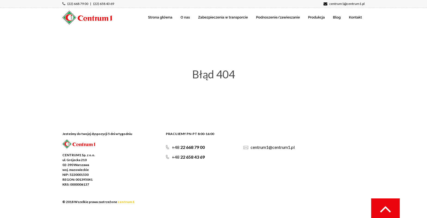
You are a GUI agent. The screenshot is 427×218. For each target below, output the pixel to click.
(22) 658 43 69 (103, 4)
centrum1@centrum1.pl (344, 4)
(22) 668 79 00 (77, 4)
